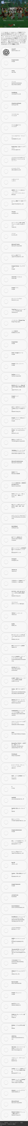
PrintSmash (14, 754)
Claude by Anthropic (16, 103)
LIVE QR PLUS (15, 895)
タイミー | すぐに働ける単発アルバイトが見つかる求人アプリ (18, 224)
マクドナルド (15, 602)
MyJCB (13, 862)
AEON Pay (14, 1036)
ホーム (1, 1122)
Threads (14, 211)
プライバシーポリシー (14, 1122)
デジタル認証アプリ (16, 125)
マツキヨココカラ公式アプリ (18, 157)
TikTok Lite (14, 569)
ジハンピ (14, 81)
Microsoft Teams (16, 244)
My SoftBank (15, 526)
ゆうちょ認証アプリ (16, 255)
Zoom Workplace (15, 906)
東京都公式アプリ (16, 667)
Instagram (14, 558)
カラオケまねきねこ (16, 927)
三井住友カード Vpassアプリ (18, 580)
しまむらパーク (15, 179)
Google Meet (15, 342)
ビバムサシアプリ (16, 168)
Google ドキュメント (17, 992)
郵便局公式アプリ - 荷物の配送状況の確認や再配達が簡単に (18, 387)
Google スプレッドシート (18, 363)
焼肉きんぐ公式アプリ (17, 439)
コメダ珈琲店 (15, 331)
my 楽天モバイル (15, 1003)
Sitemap (6, 1122)
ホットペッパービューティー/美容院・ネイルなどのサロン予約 (19, 430)
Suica (13, 732)
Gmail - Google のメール (17, 352)
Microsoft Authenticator (17, 461)
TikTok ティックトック (17, 613)
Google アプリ (15, 287)
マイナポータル (15, 114)
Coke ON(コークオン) (17, 276)
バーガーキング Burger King (18, 320)
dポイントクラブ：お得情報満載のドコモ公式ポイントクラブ (19, 549)
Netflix (13, 624)
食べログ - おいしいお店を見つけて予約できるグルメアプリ (18, 636)
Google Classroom (16, 884)
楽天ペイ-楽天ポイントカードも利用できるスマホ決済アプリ (19, 408)
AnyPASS (14, 797)
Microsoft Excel (15, 1101)
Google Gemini (15, 60)
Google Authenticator (17, 830)
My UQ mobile (15, 981)
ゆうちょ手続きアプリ (17, 851)
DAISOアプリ (15, 472)
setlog (13, 70)
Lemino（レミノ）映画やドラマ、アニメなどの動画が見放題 (19, 1070)
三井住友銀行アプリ (16, 960)
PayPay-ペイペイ (16, 374)
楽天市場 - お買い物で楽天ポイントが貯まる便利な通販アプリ (18, 593)
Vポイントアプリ (16, 819)
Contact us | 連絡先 (11, 1124)
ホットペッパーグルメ (17, 298)
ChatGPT (14, 49)
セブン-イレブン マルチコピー (19, 515)
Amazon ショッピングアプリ (18, 1090)
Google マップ (15, 396)
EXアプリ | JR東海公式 (17, 537)
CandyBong (14, 92)
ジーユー (14, 233)
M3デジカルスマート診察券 (18, 645)
